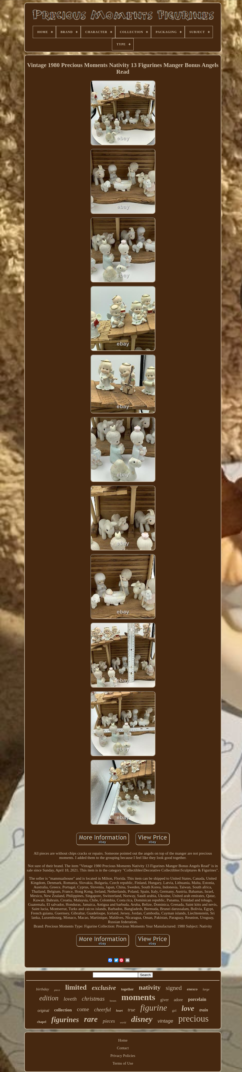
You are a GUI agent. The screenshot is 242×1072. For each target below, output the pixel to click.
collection (63, 1010)
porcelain (197, 999)
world (123, 1022)
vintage (165, 1021)
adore (178, 1000)
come (83, 1009)
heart (119, 1010)
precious (193, 1019)
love (187, 1008)
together (127, 989)
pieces (109, 1021)
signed (174, 988)
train (203, 1010)
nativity (149, 987)
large (206, 989)
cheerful (102, 1009)
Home (123, 1040)
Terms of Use (122, 1063)
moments (138, 997)
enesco (192, 989)
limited (76, 987)
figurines (65, 1019)
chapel (41, 1022)
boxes (113, 1000)
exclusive (104, 987)
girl (174, 1010)
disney (142, 1019)
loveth (70, 999)
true (131, 1009)
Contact (123, 1048)
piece (57, 989)
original (43, 1011)
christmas (93, 999)
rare (91, 1019)
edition (49, 998)
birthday (42, 989)
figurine (153, 1007)
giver (164, 1000)
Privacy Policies (122, 1056)
